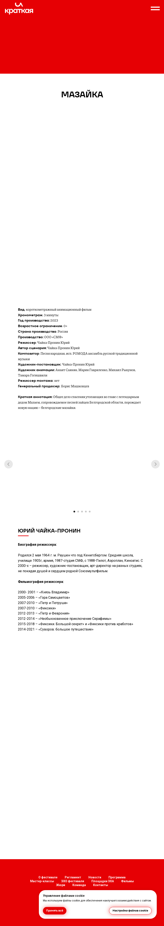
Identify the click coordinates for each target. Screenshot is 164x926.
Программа (117, 877)
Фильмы (127, 881)
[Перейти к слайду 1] (74, 511)
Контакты (100, 885)
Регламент (73, 877)
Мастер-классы (42, 881)
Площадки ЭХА (102, 881)
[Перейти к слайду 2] (78, 511)
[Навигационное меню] (155, 8)
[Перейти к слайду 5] (90, 511)
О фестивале (47, 877)
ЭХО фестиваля (72, 881)
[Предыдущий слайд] (8, 464)
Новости (94, 877)
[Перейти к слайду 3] (82, 511)
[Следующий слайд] (155, 464)
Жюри (60, 885)
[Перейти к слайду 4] (86, 511)
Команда (79, 885)
